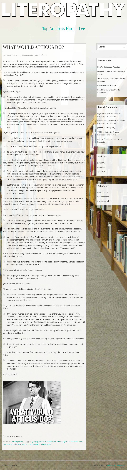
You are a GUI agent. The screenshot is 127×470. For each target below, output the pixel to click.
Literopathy (110, 128)
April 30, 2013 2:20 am (11, 55)
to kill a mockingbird (60, 441)
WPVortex (111, 465)
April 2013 (101, 171)
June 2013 (101, 163)
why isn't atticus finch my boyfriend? (36, 444)
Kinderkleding (102, 120)
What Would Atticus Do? (33, 47)
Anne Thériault (41, 55)
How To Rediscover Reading (108, 67)
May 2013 (101, 167)
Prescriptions (102, 192)
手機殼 (100, 132)
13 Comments (27, 55)
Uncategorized (17, 441)
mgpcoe (100, 113)
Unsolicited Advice (104, 201)
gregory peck (37, 441)
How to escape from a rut (107, 85)
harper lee (47, 441)
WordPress (120, 465)
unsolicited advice (14, 444)
